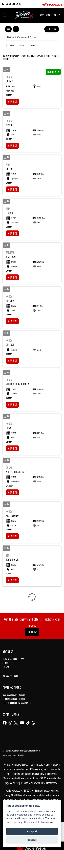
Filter (51, 29)
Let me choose (46, 822)
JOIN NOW (32, 632)
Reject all (31, 840)
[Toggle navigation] (5, 15)
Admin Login (7, 755)
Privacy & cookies (18, 755)
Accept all (32, 831)
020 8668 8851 (50, 15)
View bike (12, 102)
